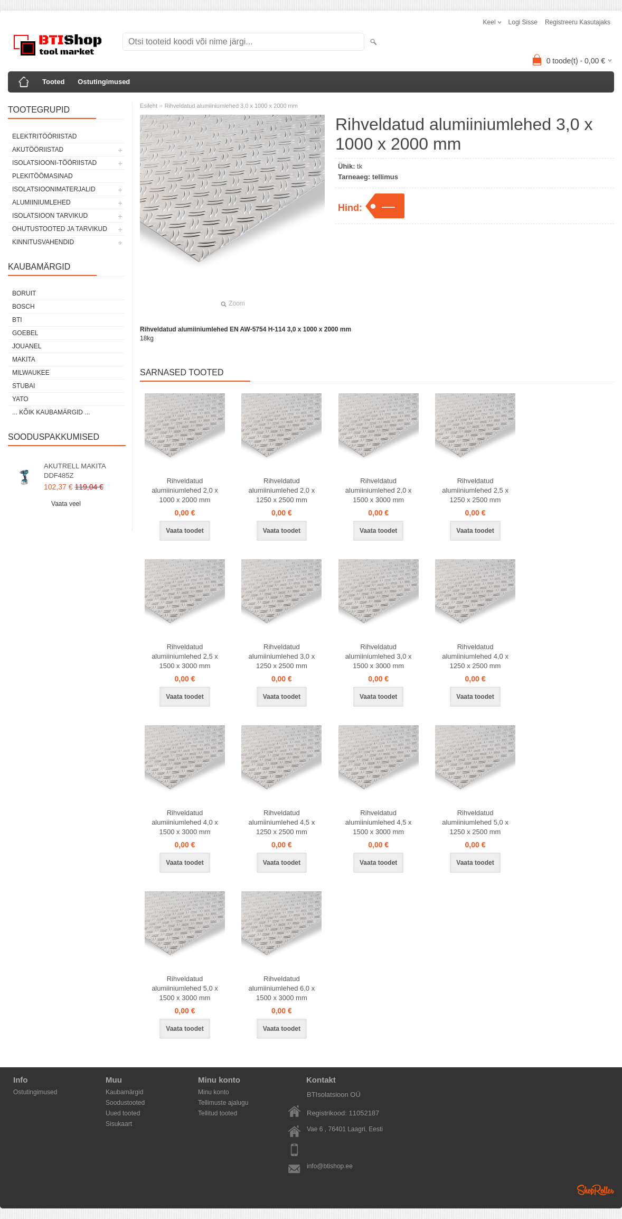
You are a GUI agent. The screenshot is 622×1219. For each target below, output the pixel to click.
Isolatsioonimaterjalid (54, 189)
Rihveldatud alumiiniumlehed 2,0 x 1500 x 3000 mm (378, 490)
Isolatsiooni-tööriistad (54, 163)
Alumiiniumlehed (41, 202)
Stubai (23, 386)
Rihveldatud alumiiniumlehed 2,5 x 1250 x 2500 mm (475, 490)
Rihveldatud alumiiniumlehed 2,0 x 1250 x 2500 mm (281, 490)
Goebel (25, 333)
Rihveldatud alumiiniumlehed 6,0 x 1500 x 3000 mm (281, 988)
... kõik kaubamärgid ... (51, 412)
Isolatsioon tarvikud (50, 215)
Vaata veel (66, 503)
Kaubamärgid (124, 1092)
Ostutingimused (104, 82)
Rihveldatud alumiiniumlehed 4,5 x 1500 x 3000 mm (378, 822)
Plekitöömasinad (42, 176)
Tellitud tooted (217, 1113)
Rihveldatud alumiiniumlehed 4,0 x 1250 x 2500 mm (475, 656)
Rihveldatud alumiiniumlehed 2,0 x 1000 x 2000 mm (185, 490)
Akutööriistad (37, 149)
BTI (17, 320)
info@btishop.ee (330, 1166)
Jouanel (26, 346)
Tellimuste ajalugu (223, 1102)
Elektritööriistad (44, 136)
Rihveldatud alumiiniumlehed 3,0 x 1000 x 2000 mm (231, 106)
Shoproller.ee (595, 1190)
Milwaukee (31, 372)
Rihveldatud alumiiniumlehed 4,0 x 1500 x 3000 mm (185, 822)
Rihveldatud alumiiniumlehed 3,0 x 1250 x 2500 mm (281, 656)
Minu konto (213, 1092)
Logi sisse (523, 22)
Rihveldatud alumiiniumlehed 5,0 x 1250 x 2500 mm (475, 822)
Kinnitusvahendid (43, 242)
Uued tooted (123, 1113)
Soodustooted (125, 1102)
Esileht (148, 106)
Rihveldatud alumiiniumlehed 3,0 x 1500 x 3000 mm (378, 656)
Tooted (53, 82)
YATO (20, 399)
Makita (23, 359)
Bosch (23, 306)
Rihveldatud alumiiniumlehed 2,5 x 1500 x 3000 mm (185, 656)
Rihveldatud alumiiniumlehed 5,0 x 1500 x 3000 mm (185, 988)
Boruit (24, 293)
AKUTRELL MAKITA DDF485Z (75, 470)
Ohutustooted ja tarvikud (59, 229)
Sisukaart (119, 1124)
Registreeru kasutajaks (577, 22)
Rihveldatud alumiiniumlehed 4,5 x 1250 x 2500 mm (281, 822)
